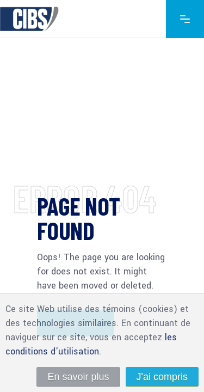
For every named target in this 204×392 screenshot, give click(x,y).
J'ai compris (162, 376)
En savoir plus (78, 376)
